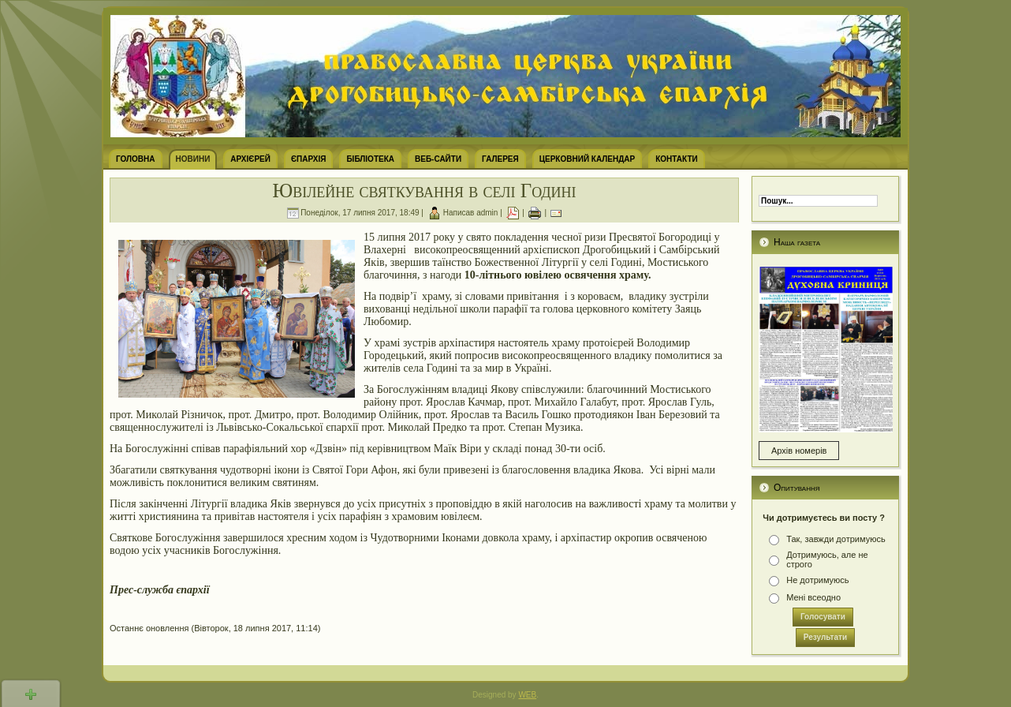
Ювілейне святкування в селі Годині (424, 190)
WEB (527, 694)
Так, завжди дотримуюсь (835, 539)
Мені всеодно (813, 597)
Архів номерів (798, 450)
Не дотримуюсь (817, 580)
